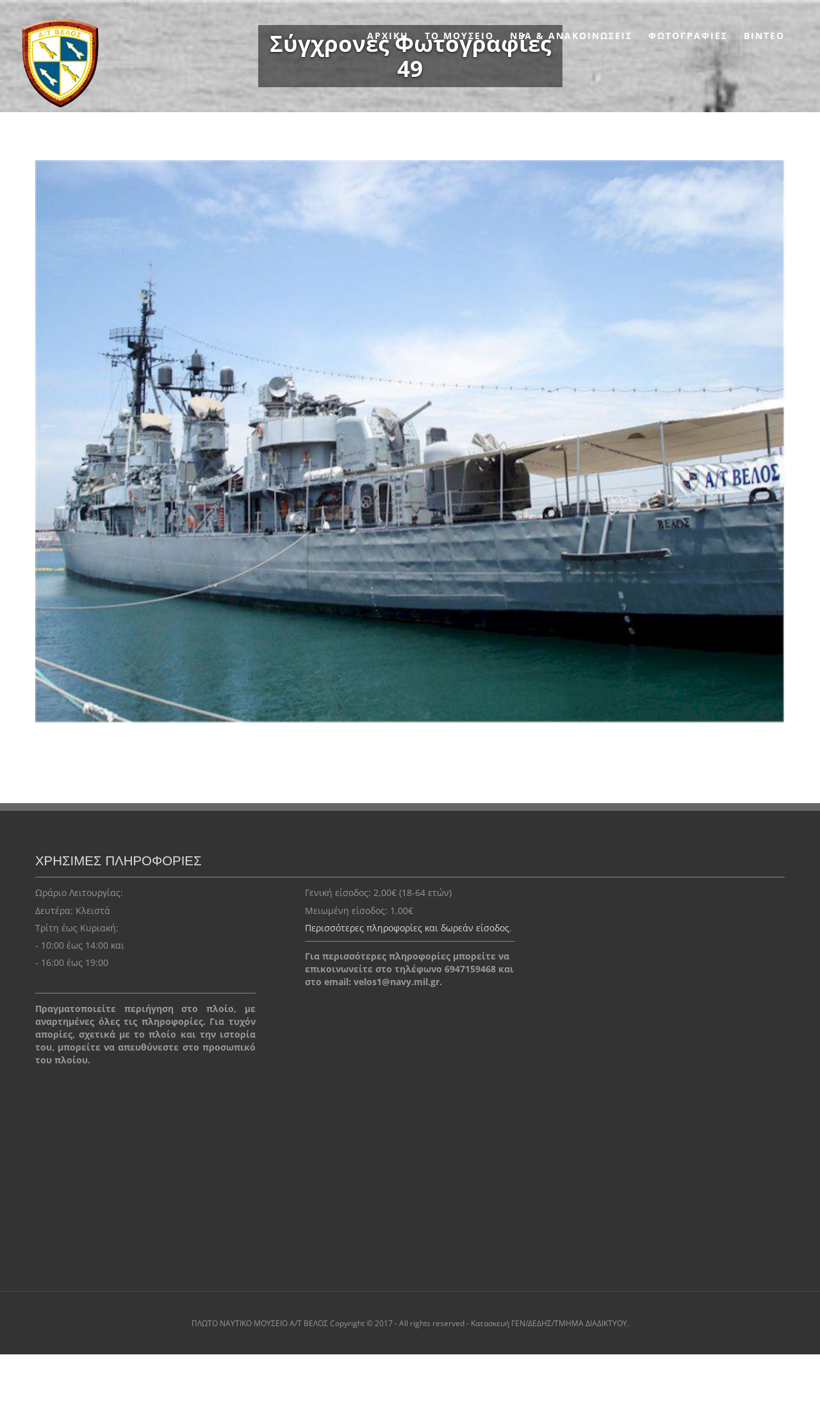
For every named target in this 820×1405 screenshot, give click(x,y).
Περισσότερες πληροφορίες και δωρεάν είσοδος (407, 928)
